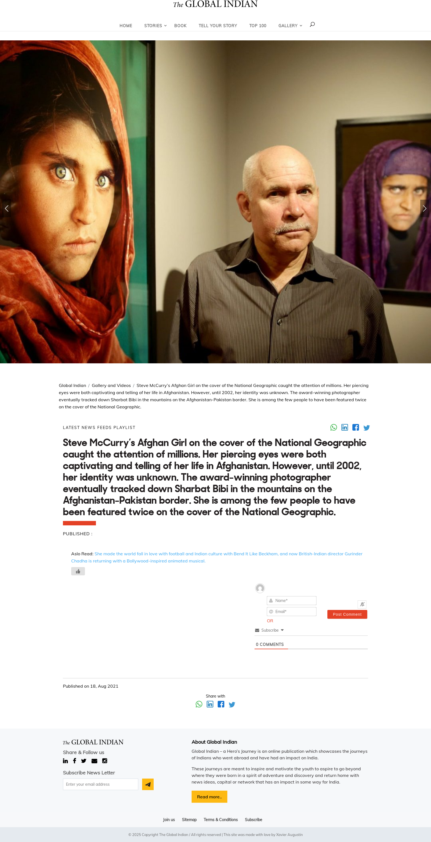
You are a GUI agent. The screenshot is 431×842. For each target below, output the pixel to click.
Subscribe (253, 819)
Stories (153, 25)
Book (180, 25)
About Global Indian (214, 742)
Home (126, 25)
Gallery (288, 25)
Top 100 (257, 25)
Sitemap (189, 819)
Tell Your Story (218, 25)
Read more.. (209, 796)
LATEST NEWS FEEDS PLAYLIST (99, 427)
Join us (169, 819)
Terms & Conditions (221, 819)
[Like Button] (78, 571)
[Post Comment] (347, 614)
